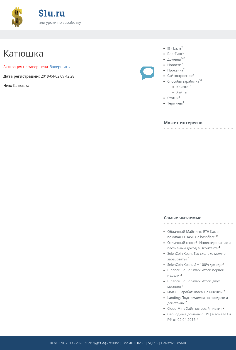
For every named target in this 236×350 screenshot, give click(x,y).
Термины (175, 103)
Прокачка (176, 70)
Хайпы (182, 92)
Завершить (60, 66)
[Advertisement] (198, 171)
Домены (176, 59)
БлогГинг (175, 53)
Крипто (183, 86)
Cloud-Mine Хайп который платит (194, 308)
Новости (175, 64)
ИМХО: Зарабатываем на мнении (195, 292)
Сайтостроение (180, 75)
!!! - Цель (175, 48)
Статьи (173, 97)
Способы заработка (184, 81)
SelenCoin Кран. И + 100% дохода (194, 264)
